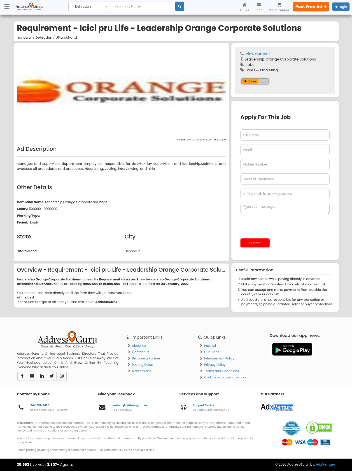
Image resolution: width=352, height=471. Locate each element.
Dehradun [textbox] (83, 6)
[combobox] (88, 6)
